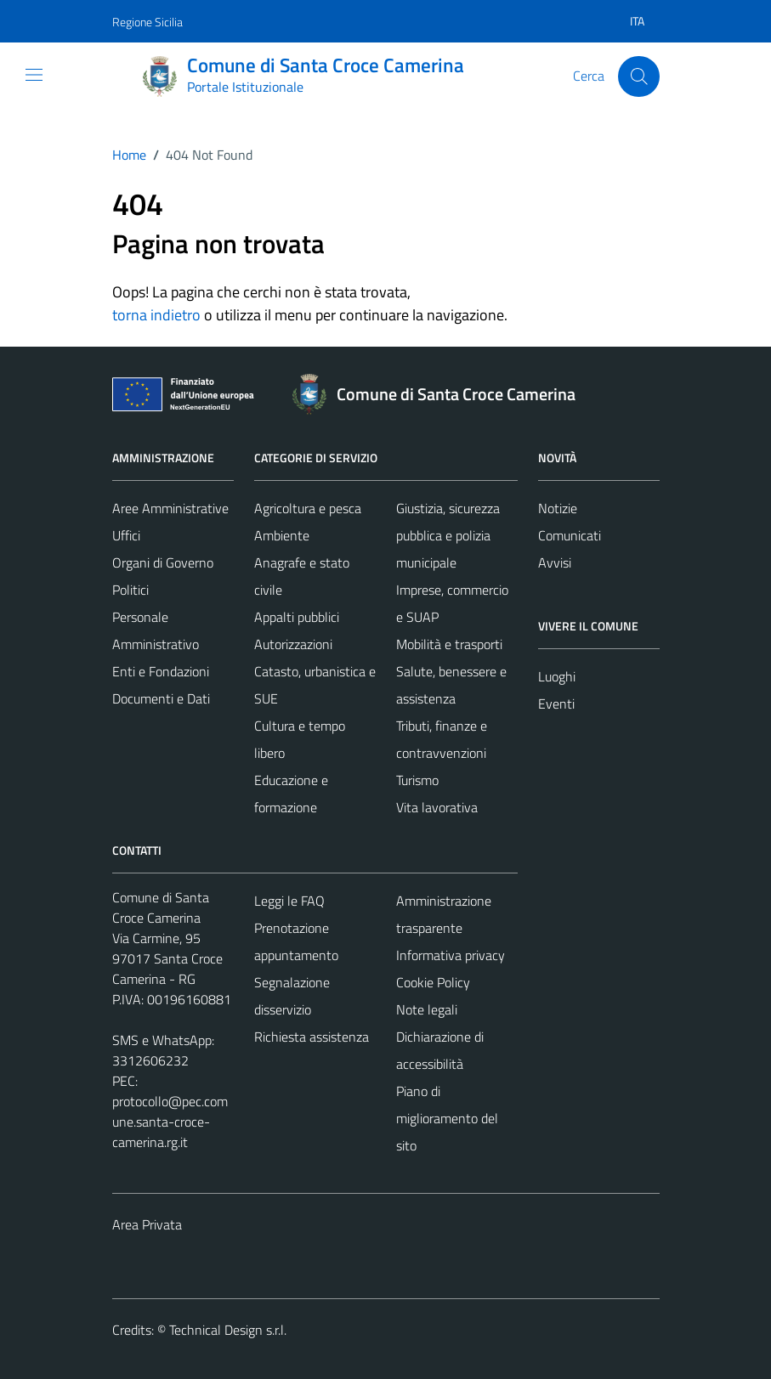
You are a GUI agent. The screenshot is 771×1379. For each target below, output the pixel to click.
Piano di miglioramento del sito (447, 1118)
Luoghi (556, 676)
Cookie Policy (433, 982)
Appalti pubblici (296, 617)
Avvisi (554, 562)
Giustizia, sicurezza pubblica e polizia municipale (448, 535)
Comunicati (569, 535)
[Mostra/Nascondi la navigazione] (34, 75)
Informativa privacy (450, 955)
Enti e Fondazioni (160, 671)
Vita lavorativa (437, 807)
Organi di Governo (162, 562)
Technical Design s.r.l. (227, 1330)
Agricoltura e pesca (307, 508)
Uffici (126, 535)
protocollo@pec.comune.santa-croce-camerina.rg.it (170, 1121)
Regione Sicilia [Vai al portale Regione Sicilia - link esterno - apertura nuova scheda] (147, 22)
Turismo (417, 780)
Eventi (556, 703)
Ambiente (281, 535)
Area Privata (147, 1224)
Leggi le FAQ (289, 900)
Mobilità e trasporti (449, 644)
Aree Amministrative (170, 508)
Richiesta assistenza (311, 1036)
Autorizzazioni (293, 644)
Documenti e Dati (161, 698)
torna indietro (156, 314)
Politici (130, 589)
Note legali (426, 1009)
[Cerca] (638, 76)
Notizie (557, 508)
